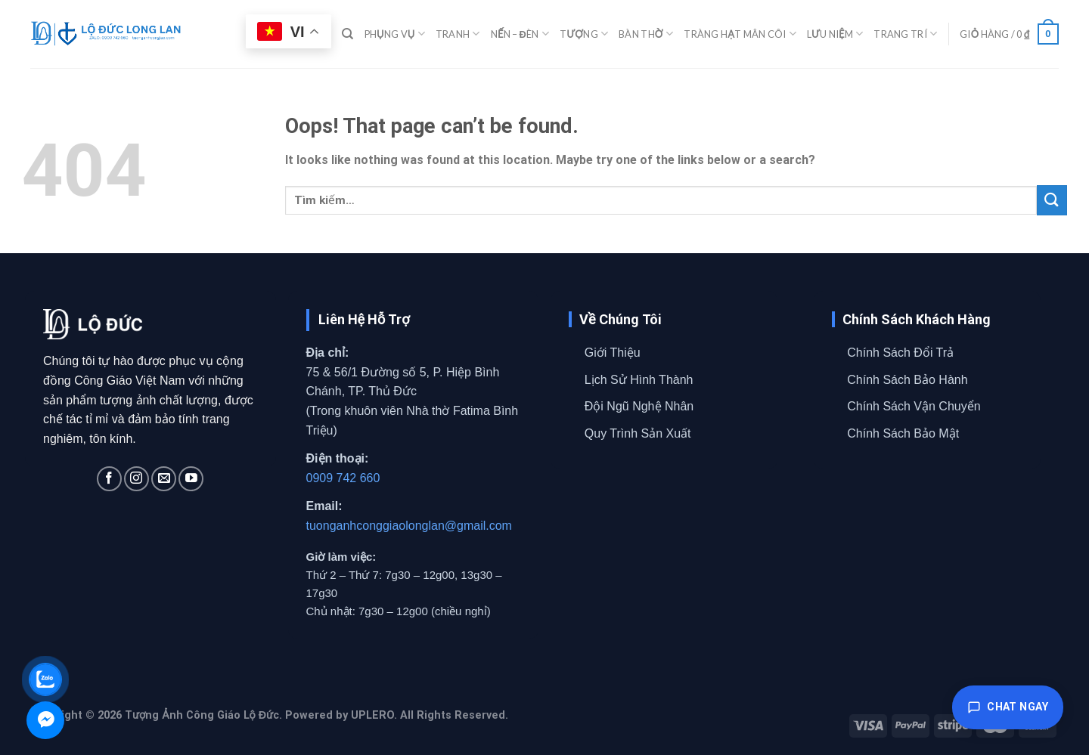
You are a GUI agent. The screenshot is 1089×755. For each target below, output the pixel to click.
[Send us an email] (163, 478)
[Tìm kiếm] (347, 34)
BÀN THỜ (646, 33)
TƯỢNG (584, 33)
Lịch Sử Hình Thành (639, 379)
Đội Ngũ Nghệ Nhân (639, 406)
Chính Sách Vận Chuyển (913, 406)
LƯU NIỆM (835, 33)
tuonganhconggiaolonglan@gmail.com (409, 525)
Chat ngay (1007, 707)
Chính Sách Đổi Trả (900, 352)
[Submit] (1052, 200)
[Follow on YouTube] (190, 478)
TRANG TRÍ (905, 33)
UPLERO (372, 715)
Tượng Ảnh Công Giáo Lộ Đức (202, 715)
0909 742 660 (343, 478)
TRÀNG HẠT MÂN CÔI (740, 33)
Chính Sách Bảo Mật (903, 433)
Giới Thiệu (613, 352)
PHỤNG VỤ (395, 33)
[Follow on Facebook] (109, 478)
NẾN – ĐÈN (520, 33)
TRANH (458, 33)
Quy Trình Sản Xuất (638, 433)
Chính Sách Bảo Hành (907, 379)
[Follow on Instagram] (136, 478)
